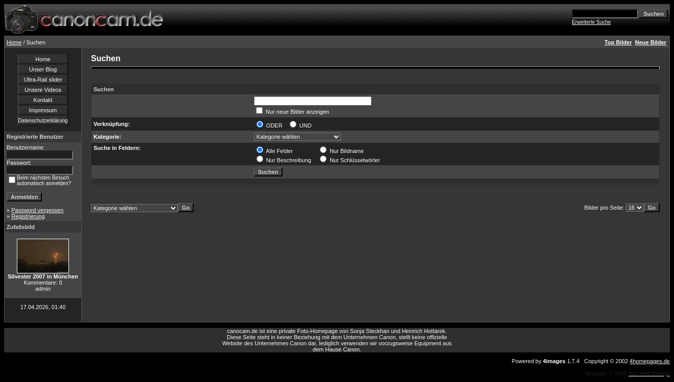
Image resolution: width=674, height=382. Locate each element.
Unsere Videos (43, 90)
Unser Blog (43, 69)
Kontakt (42, 100)
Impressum (43, 110)
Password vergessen (37, 210)
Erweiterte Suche (591, 22)
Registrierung (27, 216)
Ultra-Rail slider (43, 80)
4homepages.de (650, 361)
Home (14, 42)
